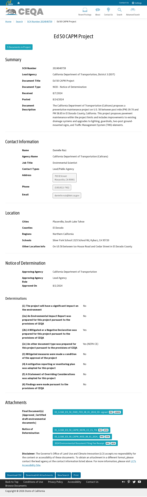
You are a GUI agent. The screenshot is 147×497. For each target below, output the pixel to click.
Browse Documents (16, 486)
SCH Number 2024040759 (39, 21)
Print (76, 475)
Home (8, 21)
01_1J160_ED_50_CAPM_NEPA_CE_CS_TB (81, 430)
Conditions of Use (33, 482)
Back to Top (11, 482)
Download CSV (14, 475)
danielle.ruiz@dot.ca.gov (67, 195)
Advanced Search (133, 11)
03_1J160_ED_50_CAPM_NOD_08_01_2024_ (82, 436)
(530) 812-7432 (62, 187)
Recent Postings (85, 11)
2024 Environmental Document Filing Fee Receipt (85, 443)
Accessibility (74, 482)
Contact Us (124, 2)
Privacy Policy (55, 482)
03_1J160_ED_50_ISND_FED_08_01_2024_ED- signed (88, 412)
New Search (63, 475)
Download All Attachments (39, 475)
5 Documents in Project (19, 47)
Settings (137, 2)
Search (119, 11)
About (98, 11)
